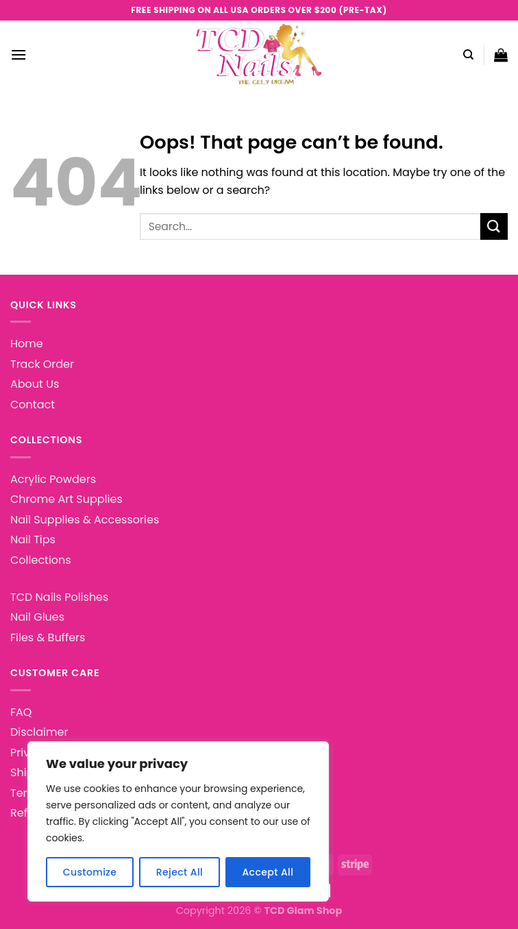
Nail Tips (33, 539)
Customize (90, 872)
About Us (34, 384)
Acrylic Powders (53, 479)
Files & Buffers (47, 637)
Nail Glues (37, 617)
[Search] (468, 55)
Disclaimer (39, 732)
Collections (40, 560)
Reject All (179, 872)
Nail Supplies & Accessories (84, 520)
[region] (178, 821)
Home (26, 343)
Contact (32, 404)
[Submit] (494, 226)
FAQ (21, 712)
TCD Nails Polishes (59, 597)
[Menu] (18, 54)
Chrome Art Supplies (66, 499)
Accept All (267, 872)
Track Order (42, 364)
